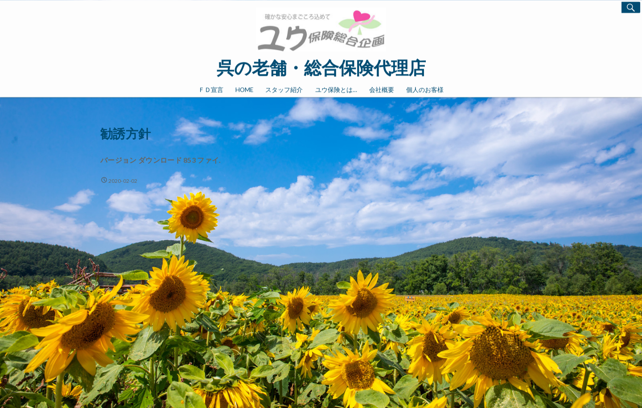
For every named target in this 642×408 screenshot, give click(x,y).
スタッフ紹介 (284, 88)
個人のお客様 (425, 88)
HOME (244, 88)
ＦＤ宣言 (210, 88)
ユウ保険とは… (336, 88)
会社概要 (381, 88)
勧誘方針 (125, 135)
